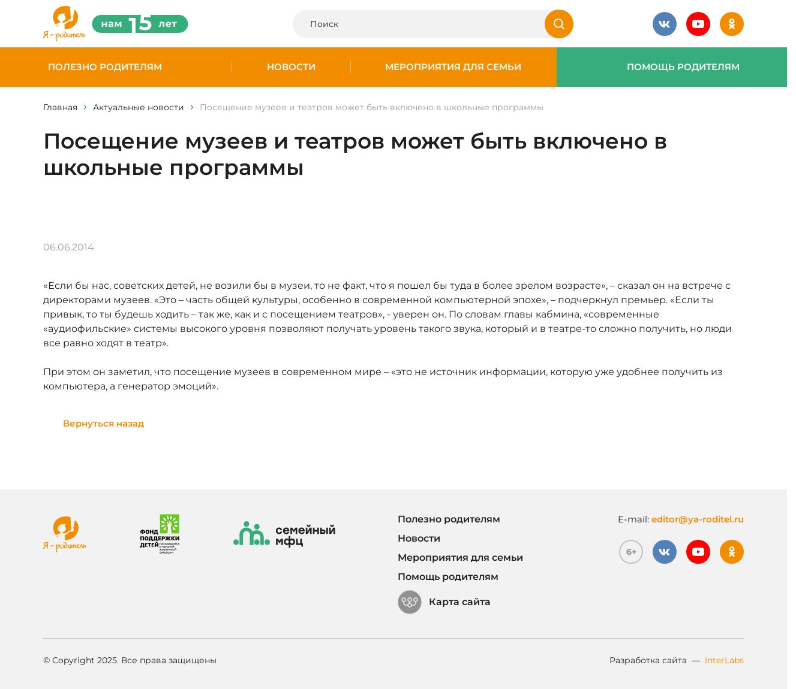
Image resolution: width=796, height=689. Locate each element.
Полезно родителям (105, 67)
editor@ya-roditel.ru (697, 519)
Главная (60, 107)
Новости (291, 67)
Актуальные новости (138, 107)
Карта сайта (444, 602)
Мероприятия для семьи (453, 67)
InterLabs (724, 660)
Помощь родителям (683, 67)
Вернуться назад (103, 423)
